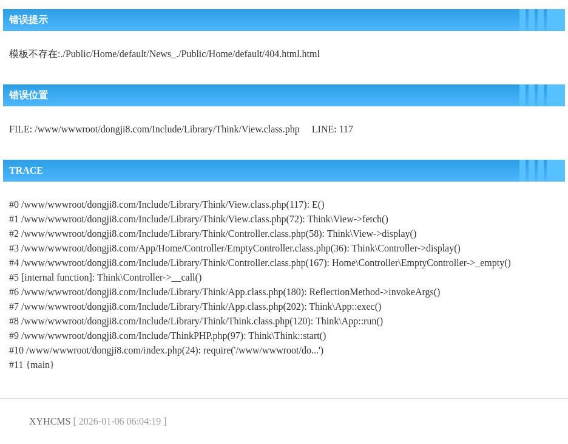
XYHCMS (49, 421)
